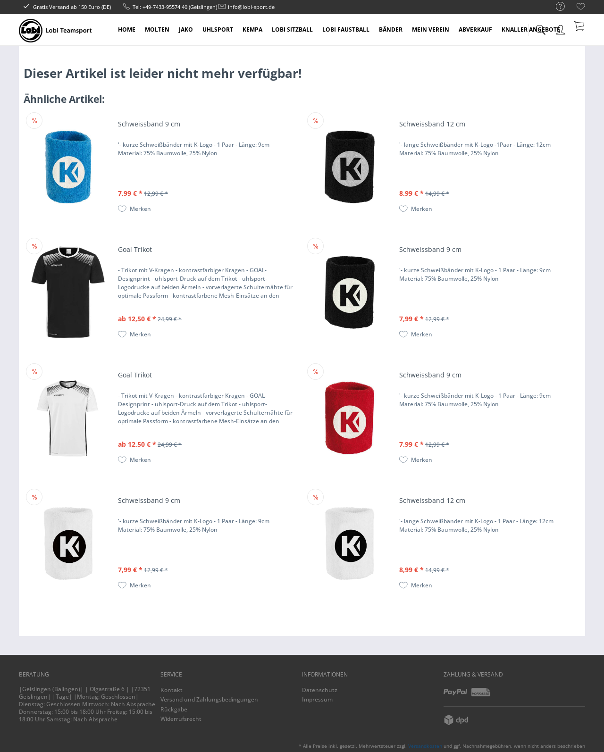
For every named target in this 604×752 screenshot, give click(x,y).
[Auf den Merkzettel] (134, 209)
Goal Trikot (135, 249)
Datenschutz (319, 690)
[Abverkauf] (475, 29)
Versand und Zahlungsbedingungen (209, 699)
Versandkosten (425, 746)
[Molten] (157, 29)
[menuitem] (555, 7)
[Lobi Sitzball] (292, 29)
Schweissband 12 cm (432, 123)
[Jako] (186, 29)
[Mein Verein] (430, 29)
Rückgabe (173, 709)
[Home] (126, 29)
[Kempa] (252, 29)
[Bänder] (390, 29)
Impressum (317, 699)
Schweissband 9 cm (149, 123)
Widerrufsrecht (180, 719)
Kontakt (171, 690)
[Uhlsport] (218, 29)
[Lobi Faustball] (346, 29)
